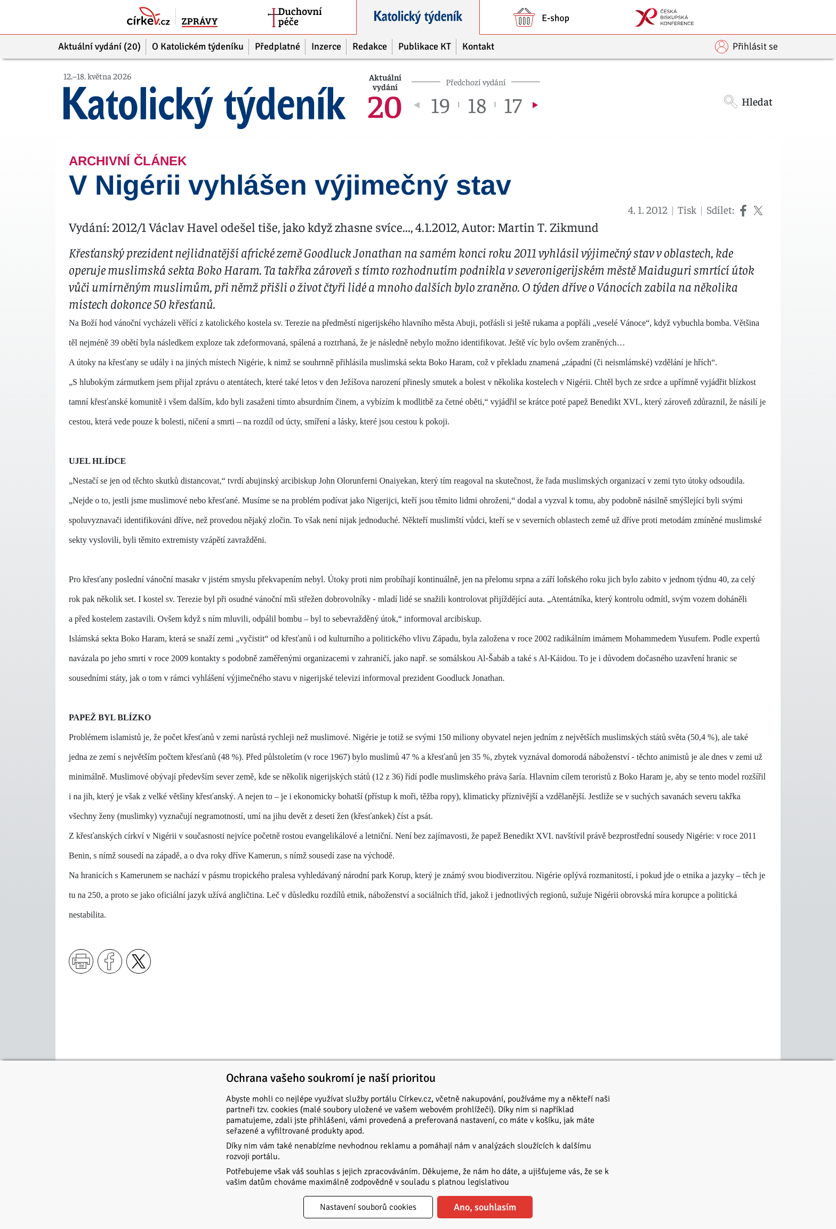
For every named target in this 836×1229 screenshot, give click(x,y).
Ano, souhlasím (485, 1207)
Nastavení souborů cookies (368, 1207)
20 (385, 104)
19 (440, 104)
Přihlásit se (746, 46)
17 (512, 104)
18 (477, 104)
